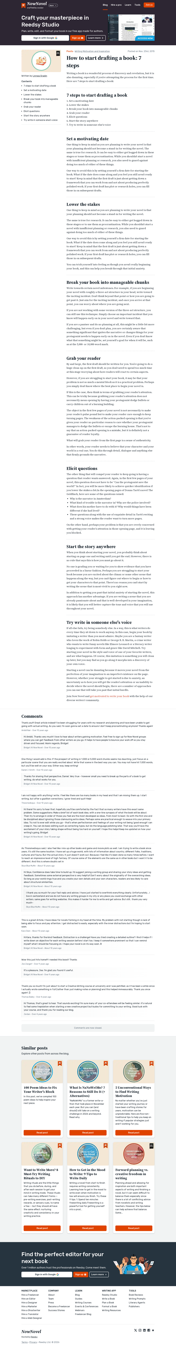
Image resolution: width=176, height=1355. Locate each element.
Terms (24, 1342)
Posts (70, 51)
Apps (53, 5)
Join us (149, 5)
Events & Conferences (86, 1306)
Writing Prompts (137, 1298)
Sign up (77, 38)
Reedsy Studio (109, 1295)
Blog (105, 5)
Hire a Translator (29, 1314)
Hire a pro (116, 5)
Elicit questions (32, 111)
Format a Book (109, 1306)
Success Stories (56, 1310)
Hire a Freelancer (30, 1295)
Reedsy (34, 1337)
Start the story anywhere (37, 115)
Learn (128, 5)
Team (51, 1298)
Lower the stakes (32, 94)
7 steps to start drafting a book (40, 85)
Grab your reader (32, 106)
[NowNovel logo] (23, 5)
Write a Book (108, 1298)
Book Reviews (136, 1295)
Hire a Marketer (29, 1306)
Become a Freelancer (59, 1306)
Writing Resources (111, 1310)
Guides (78, 1298)
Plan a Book (108, 1302)
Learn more (96, 38)
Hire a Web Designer (31, 1318)
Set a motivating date (35, 90)
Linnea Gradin (40, 76)
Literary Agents (137, 1302)
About (51, 1295)
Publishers (134, 1306)
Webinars (79, 1310)
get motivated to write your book (109, 696)
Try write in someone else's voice (40, 120)
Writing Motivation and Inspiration (92, 51)
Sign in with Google (45, 38)
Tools (137, 5)
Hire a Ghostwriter (30, 1310)
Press (51, 1302)
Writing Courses (83, 1302)
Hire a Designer (29, 1302)
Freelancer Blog (83, 1314)
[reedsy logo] (37, 5)
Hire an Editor (28, 1298)
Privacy (33, 1342)
